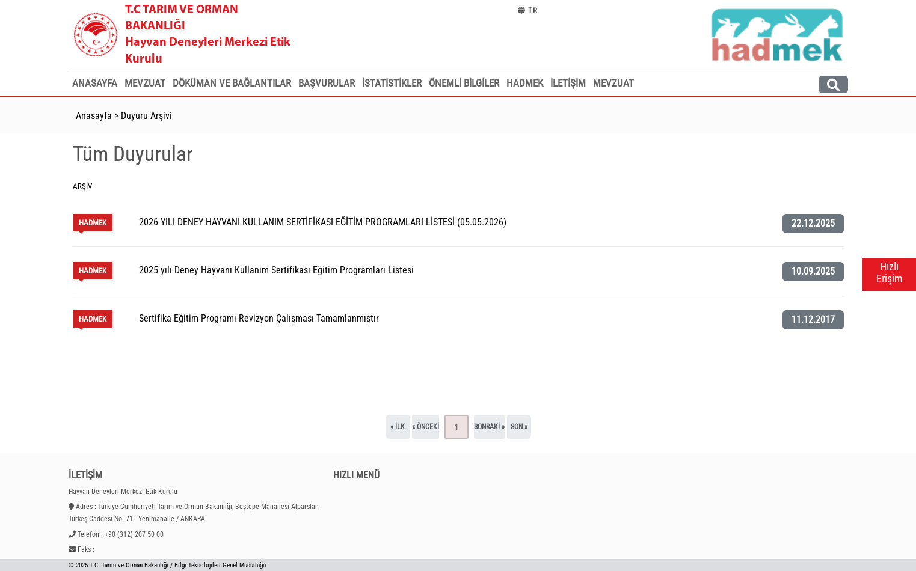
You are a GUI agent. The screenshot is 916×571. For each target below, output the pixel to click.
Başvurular (326, 83)
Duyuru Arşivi (146, 115)
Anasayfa (94, 83)
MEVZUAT (613, 83)
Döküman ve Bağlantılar (232, 83)
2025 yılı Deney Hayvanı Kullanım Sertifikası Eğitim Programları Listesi (276, 270)
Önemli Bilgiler (464, 83)
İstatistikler (392, 83)
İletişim (568, 83)
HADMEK (524, 83)
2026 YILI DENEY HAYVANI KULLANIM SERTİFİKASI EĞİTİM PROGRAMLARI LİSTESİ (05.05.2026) (322, 222)
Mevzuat (144, 83)
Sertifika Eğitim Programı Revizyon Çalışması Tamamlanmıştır (259, 318)
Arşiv (82, 186)
